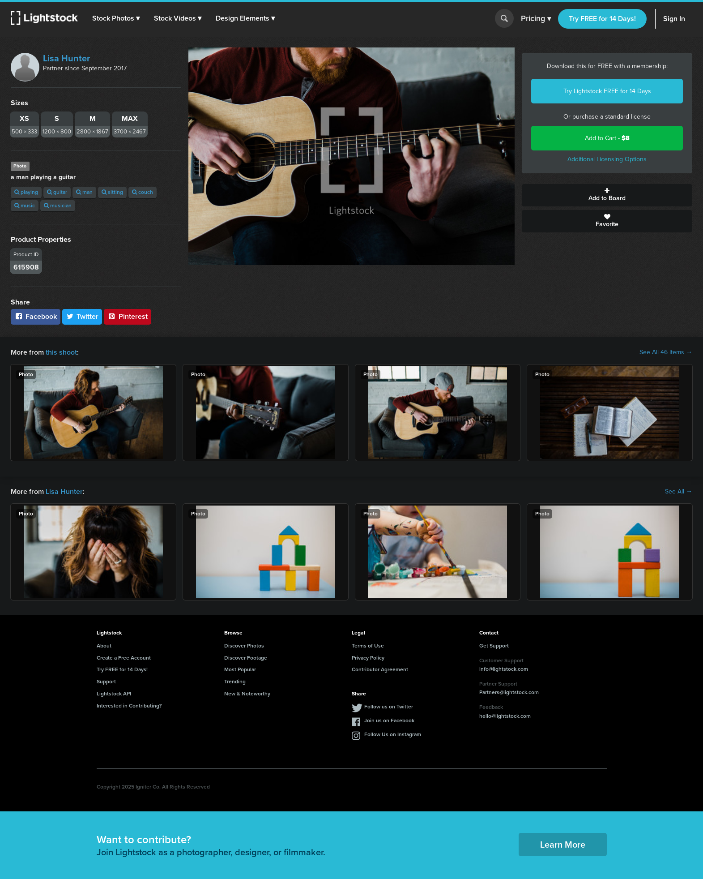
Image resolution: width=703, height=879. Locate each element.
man (84, 192)
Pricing (536, 19)
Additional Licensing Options (607, 159)
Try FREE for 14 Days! (602, 18)
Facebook (35, 316)
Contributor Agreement (380, 669)
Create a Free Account (124, 658)
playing (26, 192)
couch (142, 192)
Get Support (494, 646)
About (104, 646)
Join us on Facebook (389, 720)
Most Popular (240, 669)
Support (106, 681)
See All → (678, 491)
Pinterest (127, 316)
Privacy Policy (368, 658)
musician (58, 206)
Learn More (562, 844)
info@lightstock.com (503, 669)
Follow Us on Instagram (392, 734)
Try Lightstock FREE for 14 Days (607, 91)
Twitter (82, 316)
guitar (57, 192)
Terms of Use (368, 646)
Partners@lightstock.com (509, 692)
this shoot (61, 352)
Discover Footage (245, 658)
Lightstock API (114, 694)
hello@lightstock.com (505, 716)
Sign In (674, 18)
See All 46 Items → (665, 352)
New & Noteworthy (247, 694)
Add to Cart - (607, 138)
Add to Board (607, 195)
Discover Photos (244, 646)
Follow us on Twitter (388, 707)
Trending (235, 681)
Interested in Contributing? (129, 706)
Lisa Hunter (66, 58)
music (24, 206)
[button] (116, 18)
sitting (112, 192)
